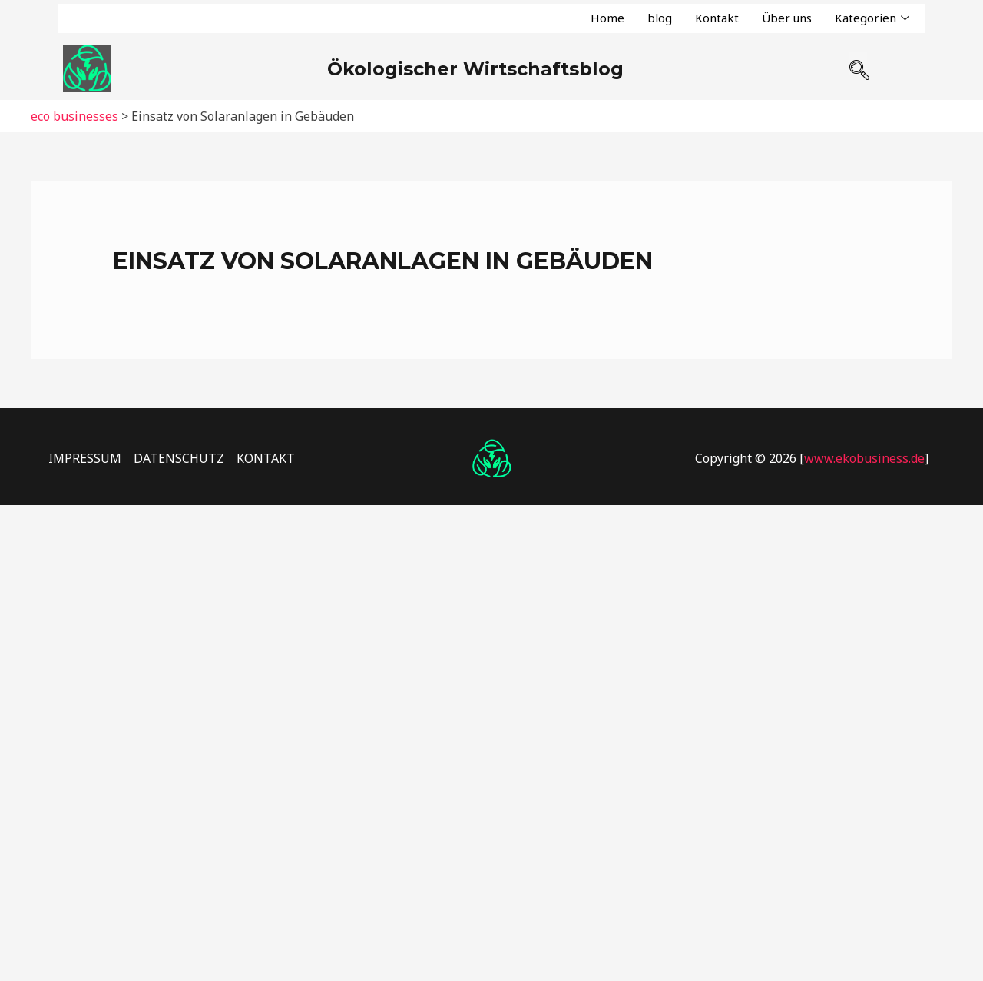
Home (607, 17)
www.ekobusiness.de (864, 458)
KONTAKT (266, 458)
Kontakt (717, 17)
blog (659, 17)
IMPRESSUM (84, 458)
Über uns (787, 17)
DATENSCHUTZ (179, 458)
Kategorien (872, 18)
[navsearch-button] (858, 63)
